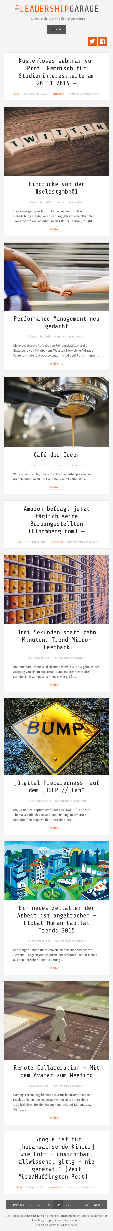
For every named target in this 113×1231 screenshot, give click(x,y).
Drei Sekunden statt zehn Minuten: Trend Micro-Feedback (56, 640)
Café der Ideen (57, 454)
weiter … (56, 229)
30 (67, 1204)
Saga (63, 1224)
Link (16, 93)
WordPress (54, 1224)
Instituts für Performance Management (50, 1215)
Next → (99, 1204)
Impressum (53, 1220)
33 (86, 1204)
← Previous (17, 1204)
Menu (58, 29)
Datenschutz (71, 1220)
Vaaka (74, 1224)
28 (48, 1204)
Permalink (57, 93)
